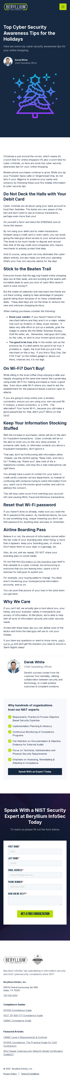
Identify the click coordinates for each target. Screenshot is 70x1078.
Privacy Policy (10, 1074)
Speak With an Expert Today (35, 771)
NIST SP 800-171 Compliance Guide (23, 1015)
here (5, 415)
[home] (15, 6)
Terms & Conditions (30, 1074)
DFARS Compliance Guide (17, 1010)
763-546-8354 (10, 995)
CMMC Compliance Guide (17, 1020)
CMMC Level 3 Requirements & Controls (25, 1037)
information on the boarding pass (38, 561)
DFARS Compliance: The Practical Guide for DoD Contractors (30, 1044)
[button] (63, 6)
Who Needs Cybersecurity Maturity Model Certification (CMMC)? (33, 1053)
